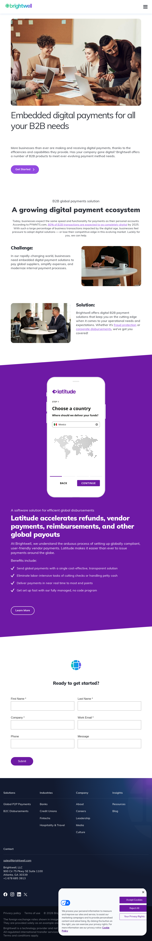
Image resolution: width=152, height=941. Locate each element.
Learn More (22, 610)
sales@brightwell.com (17, 860)
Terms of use (32, 913)
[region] (102, 912)
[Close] (143, 892)
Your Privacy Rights (134, 917)
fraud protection (125, 325)
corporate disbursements (93, 329)
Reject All (134, 908)
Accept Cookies (134, 900)
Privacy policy (12, 913)
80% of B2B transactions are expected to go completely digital (87, 224)
